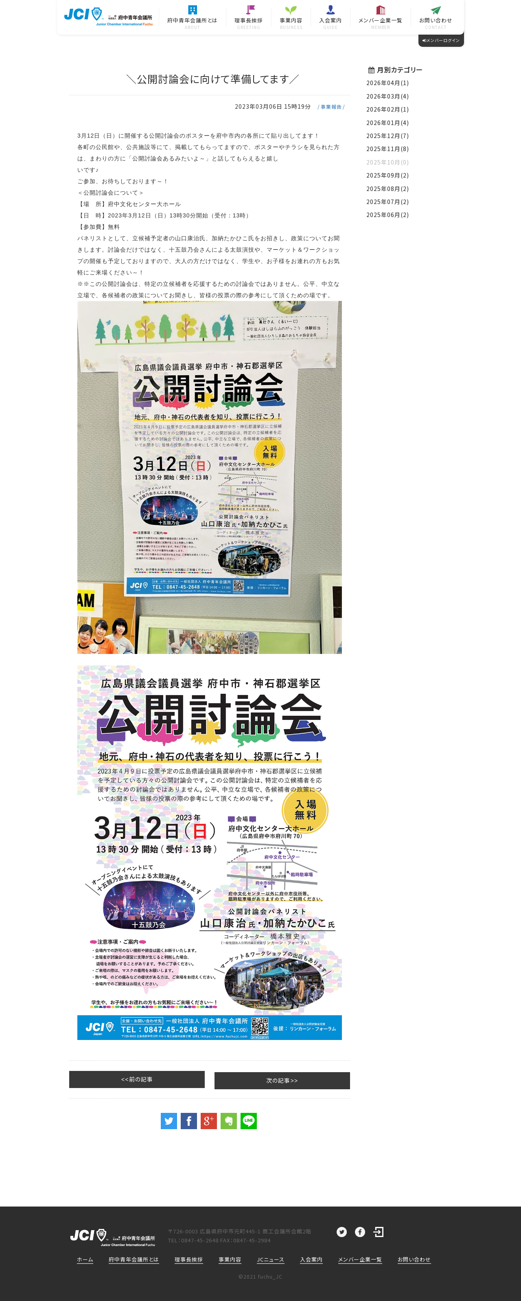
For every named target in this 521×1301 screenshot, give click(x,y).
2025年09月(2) (387, 175)
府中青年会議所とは (134, 1258)
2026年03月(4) (387, 96)
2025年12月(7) (387, 136)
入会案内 (311, 1258)
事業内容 (230, 1258)
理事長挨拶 (189, 1258)
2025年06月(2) (387, 215)
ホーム (85, 1258)
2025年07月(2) (387, 201)
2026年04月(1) (387, 83)
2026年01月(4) (387, 122)
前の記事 (104, 1079)
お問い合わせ (414, 1258)
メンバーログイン (441, 40)
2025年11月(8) (387, 149)
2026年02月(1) (387, 109)
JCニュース (271, 1258)
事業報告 (331, 106)
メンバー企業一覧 (360, 1258)
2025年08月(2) (387, 188)
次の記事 (316, 1079)
